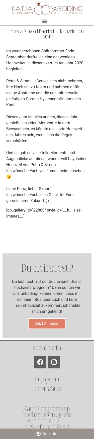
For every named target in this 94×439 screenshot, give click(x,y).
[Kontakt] (47, 434)
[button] (44, 21)
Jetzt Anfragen (47, 323)
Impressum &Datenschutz (47, 384)
